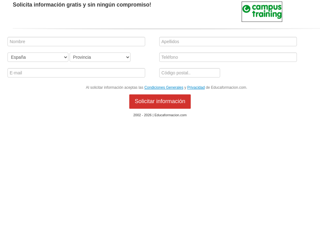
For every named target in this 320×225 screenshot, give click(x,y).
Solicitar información (160, 101)
